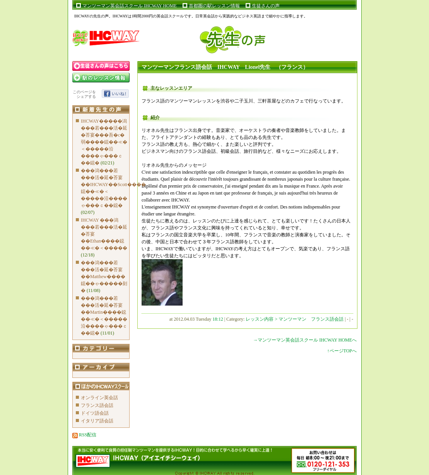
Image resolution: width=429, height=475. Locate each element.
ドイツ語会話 (95, 413)
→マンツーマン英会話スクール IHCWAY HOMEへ (305, 340)
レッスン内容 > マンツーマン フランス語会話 (295, 319)
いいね (115, 93)
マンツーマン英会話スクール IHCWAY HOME (129, 6)
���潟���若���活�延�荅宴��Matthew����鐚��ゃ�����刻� (104, 276)
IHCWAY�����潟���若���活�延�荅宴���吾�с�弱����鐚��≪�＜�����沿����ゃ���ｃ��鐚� (104, 142)
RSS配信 (84, 434)
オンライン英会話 (99, 397)
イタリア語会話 (97, 421)
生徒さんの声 (266, 6)
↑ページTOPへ (342, 351)
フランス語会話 (97, 405)
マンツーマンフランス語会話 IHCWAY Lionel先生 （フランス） (225, 67)
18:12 (217, 319)
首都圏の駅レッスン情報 (214, 6)
